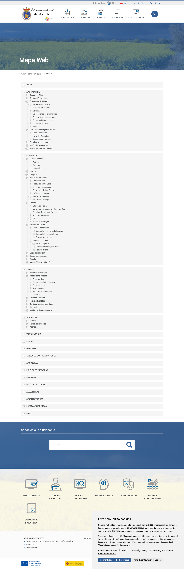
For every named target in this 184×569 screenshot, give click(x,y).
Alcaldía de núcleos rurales (44, 117)
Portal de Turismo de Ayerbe (45, 212)
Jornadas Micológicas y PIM (47, 247)
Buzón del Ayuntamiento (40, 145)
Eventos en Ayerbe (37, 225)
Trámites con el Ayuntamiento (42, 130)
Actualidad (117, 13)
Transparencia (33, 334)
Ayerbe (36, 162)
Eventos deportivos (41, 228)
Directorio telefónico (38, 276)
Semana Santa (39, 181)
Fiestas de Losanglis (41, 200)
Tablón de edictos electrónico (41, 356)
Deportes (36, 295)
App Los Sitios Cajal (41, 215)
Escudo (33, 259)
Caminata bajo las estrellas (47, 234)
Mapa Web (31, 349)
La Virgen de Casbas (41, 193)
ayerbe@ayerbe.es (31, 547)
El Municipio (84, 13)
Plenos (35, 126)
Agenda (33, 327)
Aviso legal (32, 363)
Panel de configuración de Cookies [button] (147, 560)
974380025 (29, 544)
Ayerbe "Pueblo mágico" (40, 262)
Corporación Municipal (39, 98)
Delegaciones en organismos (45, 114)
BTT (34, 218)
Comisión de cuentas (41, 123)
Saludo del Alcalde (37, 95)
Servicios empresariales (43, 291)
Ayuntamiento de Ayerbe (31, 74)
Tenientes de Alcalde (41, 104)
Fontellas (36, 165)
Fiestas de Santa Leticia (42, 184)
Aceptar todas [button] (106, 560)
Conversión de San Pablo (43, 190)
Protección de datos (36, 406)
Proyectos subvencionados (41, 148)
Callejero (33, 175)
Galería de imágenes (38, 256)
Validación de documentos (41, 310)
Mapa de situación (37, 253)
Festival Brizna (42, 250)
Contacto (31, 341)
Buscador (31, 377)
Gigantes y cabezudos (42, 187)
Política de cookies (35, 385)
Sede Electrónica (40, 133)
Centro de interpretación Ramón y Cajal (49, 209)
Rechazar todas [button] (122, 560)
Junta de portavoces (41, 108)
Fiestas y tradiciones (38, 178)
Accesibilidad (32, 392)
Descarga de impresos (42, 139)
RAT (28, 414)
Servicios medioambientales (41, 304)
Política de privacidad (37, 370)
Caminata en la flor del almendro (49, 231)
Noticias (33, 321)
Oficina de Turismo (40, 206)
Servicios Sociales (37, 298)
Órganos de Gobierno (38, 101)
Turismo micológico (41, 222)
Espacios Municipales (38, 273)
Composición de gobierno (43, 120)
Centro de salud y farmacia (44, 282)
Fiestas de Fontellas (41, 196)
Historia (33, 171)
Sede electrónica (136, 13)
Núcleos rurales (36, 159)
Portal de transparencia (39, 142)
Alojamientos (38, 279)
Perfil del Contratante (41, 136)
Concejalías (37, 111)
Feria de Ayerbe (42, 243)
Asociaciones (35, 307)
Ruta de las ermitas (44, 237)
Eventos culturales (40, 240)
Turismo (33, 203)
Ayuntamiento (67, 13)
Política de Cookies (107, 553)
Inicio (29, 85)
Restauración (38, 288)
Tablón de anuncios (38, 324)
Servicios (101, 13)
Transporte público (37, 301)
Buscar (154, 14)
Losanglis (37, 168)
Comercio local (39, 285)
